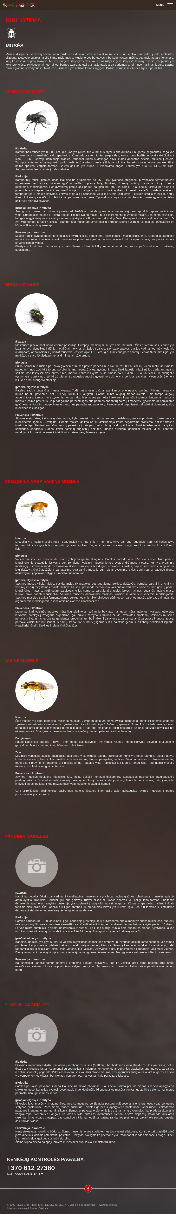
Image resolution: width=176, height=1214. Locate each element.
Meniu (165, 4)
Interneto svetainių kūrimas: (27, 1208)
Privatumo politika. (107, 1204)
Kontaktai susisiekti (23, 1173)
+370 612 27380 (31, 1167)
